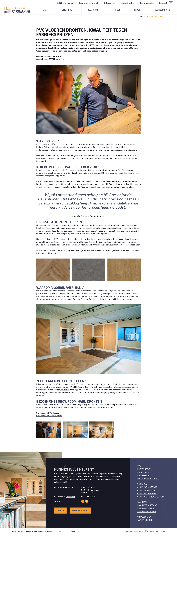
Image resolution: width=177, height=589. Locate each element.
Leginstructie (127, 3)
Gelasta (76, 299)
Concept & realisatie (145, 531)
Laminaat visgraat (147, 505)
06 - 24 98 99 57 (88, 496)
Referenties (109, 3)
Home (142, 16)
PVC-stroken (143, 475)
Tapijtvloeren (144, 520)
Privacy (72, 531)
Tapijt (137, 10)
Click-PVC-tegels (146, 490)
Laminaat (142, 502)
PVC (139, 466)
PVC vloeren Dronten (155, 16)
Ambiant (68, 299)
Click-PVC (142, 484)
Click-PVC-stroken (147, 493)
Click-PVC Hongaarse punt (151, 496)
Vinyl (117, 10)
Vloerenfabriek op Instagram (86, 501)
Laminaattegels (145, 508)
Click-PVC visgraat (147, 487)
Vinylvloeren (144, 517)
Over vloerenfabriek (88, 3)
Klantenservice (146, 3)
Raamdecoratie (162, 10)
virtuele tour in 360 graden (48, 407)
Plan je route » (87, 492)
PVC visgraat (143, 469)
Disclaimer (63, 531)
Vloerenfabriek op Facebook (82, 501)
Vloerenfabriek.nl (75, 225)
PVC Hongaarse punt (148, 478)
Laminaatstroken (146, 511)
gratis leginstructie (128, 181)
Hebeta (102, 299)
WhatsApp (70, 496)
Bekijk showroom (65, 3)
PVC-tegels (143, 472)
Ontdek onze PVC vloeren (47, 413)
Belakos (92, 299)
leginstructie (63, 389)
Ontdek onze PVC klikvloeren (49, 415)
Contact (163, 3)
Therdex (84, 299)
